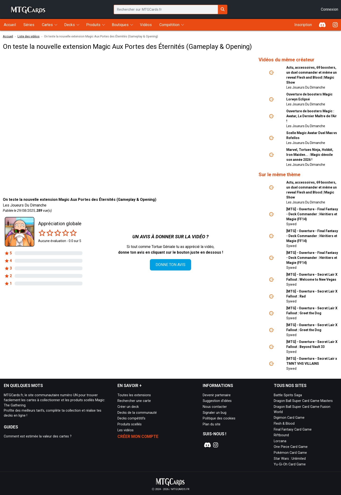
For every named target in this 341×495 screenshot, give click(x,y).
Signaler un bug (214, 413)
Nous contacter (215, 407)
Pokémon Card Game (290, 453)
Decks (69, 24)
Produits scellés (129, 424)
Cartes (47, 24)
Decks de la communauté (137, 413)
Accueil (8, 36)
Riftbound (281, 435)
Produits (93, 24)
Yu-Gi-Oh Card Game (290, 464)
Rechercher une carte (134, 401)
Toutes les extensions (134, 395)
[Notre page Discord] (207, 445)
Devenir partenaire (217, 395)
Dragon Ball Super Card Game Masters (303, 401)
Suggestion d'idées (217, 401)
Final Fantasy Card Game (293, 430)
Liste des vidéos (29, 36)
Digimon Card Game (289, 418)
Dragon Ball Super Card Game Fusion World (302, 409)
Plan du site (211, 424)
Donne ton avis (170, 264)
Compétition (169, 24)
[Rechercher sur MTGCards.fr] (222, 9)
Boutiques (120, 24)
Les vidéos (125, 430)
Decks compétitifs (131, 418)
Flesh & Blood (284, 424)
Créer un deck (128, 407)
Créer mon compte (137, 436)
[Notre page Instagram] (216, 445)
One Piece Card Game (291, 447)
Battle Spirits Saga (288, 395)
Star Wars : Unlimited (290, 459)
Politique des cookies (219, 418)
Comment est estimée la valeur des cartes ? (38, 436)
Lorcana (280, 441)
